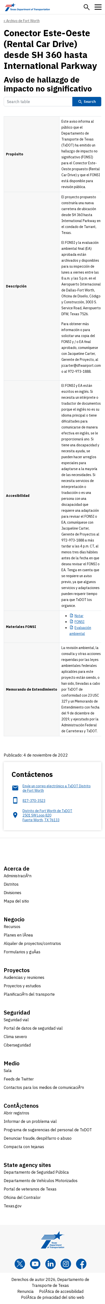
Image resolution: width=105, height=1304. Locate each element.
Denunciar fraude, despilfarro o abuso (38, 1138)
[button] (86, 7)
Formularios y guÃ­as (22, 951)
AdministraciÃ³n (17, 875)
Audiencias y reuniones (24, 977)
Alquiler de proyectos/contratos (32, 943)
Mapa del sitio (16, 901)
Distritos (11, 884)
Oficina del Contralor (22, 1197)
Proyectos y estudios (22, 985)
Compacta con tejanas (24, 1146)
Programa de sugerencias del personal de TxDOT (48, 1129)
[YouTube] (35, 1264)
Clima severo (15, 1036)
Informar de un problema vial (30, 1121)
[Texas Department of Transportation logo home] (27, 7)
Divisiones (12, 892)
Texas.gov (13, 1205)
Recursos (12, 926)
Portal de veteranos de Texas (30, 1189)
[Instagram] (66, 1264)
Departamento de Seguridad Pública (36, 1172)
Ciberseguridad (17, 1045)
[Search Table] (38, 101)
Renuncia (25, 1291)
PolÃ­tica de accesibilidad (61, 1291)
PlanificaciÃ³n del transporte (29, 994)
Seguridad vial (16, 1019)
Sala (8, 1070)
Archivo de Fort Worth (23, 21)
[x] (20, 1264)
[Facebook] (81, 1264)
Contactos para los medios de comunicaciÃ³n (44, 1087)
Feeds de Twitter (19, 1079)
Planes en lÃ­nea (18, 935)
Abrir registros (16, 1112)
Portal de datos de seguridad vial (33, 1028)
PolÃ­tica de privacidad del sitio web (52, 1297)
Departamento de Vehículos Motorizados (41, 1180)
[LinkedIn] (50, 1264)
